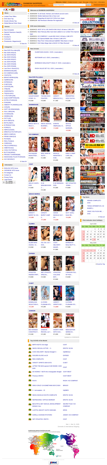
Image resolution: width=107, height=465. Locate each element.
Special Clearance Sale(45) (12, 32)
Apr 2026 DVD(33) (10, 55)
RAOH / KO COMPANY (70, 380)
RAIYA (34, 380)
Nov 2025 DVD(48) (10, 66)
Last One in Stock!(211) (11, 68)
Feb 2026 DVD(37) (10, 59)
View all (76, 23)
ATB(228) (7, 89)
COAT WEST (67, 372)
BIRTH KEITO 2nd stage (40, 344)
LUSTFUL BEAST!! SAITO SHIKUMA (44, 410)
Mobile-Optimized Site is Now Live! (49, 16)
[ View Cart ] (93, 2)
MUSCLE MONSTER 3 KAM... (57, 156)
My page (85, 2)
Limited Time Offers (10, 16)
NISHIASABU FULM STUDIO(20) (14, 157)
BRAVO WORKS (34, 194)
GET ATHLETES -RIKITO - (40, 419)
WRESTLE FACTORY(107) (12, 132)
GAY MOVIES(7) (9, 159)
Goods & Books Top (10, 21)
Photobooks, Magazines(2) (12, 41)
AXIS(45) (7, 107)
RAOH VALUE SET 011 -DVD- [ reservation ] (49, 68)
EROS (65, 410)
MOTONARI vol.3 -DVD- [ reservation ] (47, 57)
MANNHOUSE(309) (10, 71)
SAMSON (32, 311)
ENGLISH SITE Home (11, 168)
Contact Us (7, 175)
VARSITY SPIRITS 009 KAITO (42, 362)
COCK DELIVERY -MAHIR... (57, 245)
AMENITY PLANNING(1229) (13, 105)
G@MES (32, 224)
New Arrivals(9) (9, 30)
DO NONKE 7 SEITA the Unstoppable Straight (46, 372)
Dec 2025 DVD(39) (10, 64)
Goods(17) (7, 37)
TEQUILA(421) (9, 93)
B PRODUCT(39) (9, 125)
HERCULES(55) (9, 130)
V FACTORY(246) (10, 96)
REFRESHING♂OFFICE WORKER (43, 400)
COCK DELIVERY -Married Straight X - (44, 352)
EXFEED (32, 253)
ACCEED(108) (8, 114)
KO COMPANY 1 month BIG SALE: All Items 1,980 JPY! (55, 36)
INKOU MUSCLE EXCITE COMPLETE (44, 395)
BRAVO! (65, 385)
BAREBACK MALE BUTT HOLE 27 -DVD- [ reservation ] (53, 63)
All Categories (8, 173)
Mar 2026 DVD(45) (10, 57)
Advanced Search (99, 5)
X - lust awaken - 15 (38, 390)
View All (24, 43)
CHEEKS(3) (8, 143)
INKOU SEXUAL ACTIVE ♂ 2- (41, 348)
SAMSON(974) (9, 91)
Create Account (72, 2)
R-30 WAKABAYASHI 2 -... (46, 185)
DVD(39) (7, 34)
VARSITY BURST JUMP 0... (45, 215)
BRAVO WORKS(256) (11, 77)
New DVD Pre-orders (36, 77)
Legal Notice (8, 179)
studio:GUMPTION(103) (11, 98)
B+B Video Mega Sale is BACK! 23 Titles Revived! (53, 43)
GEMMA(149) (8, 116)
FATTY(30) (7, 118)
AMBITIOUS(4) (9, 148)
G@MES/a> (67, 352)
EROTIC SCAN (68, 348)
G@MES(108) (8, 80)
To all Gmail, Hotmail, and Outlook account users (53, 14)
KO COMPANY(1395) (11, 73)
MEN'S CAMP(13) (10, 134)
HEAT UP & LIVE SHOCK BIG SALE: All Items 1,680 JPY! (56, 29)
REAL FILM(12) (9, 141)
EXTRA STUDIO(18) (10, 100)
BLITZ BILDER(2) (9, 152)
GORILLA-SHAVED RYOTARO (42, 415)
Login (80, 2)
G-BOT (31, 283)
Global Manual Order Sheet (12, 23)
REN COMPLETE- (38, 359)
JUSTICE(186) (8, 86)
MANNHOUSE (33, 104)
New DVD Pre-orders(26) (12, 50)
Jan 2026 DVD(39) (10, 61)
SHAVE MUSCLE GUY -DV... (58, 215)
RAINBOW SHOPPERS (32, 3)
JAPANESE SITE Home (11, 170)
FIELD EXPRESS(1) (10, 145)
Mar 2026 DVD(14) (10, 52)
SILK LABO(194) (9, 111)
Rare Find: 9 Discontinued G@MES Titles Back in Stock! (55, 41)
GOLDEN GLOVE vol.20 (40, 355)
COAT (31, 164)
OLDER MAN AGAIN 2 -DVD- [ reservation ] (49, 52)
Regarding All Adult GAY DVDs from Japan (51, 18)
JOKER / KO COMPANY (70, 415)
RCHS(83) (7, 139)
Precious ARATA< (38, 376)
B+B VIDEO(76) (9, 120)
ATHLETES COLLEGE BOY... (56, 275)
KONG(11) (7, 127)
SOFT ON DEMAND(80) (12, 109)
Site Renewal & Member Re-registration (50, 20)
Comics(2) (7, 39)
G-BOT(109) (8, 84)
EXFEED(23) (8, 82)
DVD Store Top (9, 19)
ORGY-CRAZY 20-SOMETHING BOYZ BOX (46, 385)
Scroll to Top (101, 264)
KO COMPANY (34, 134)
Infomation (101, 2)
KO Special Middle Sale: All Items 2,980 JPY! (52, 38)
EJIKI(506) (7, 102)
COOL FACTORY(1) (10, 150)
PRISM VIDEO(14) (10, 136)
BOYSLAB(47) (8, 123)
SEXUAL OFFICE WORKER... (69, 126)
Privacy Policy (8, 177)
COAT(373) (7, 75)
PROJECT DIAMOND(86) (12, 154)
